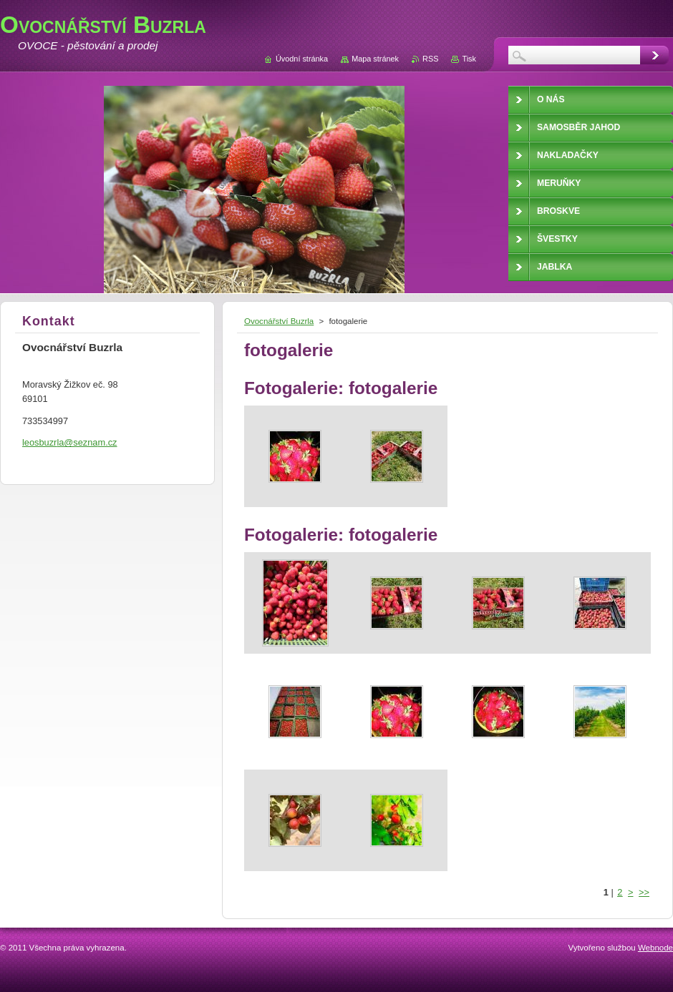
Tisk (469, 58)
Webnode (655, 947)
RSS (430, 58)
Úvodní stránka (302, 58)
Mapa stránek (375, 58)
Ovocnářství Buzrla (279, 321)
